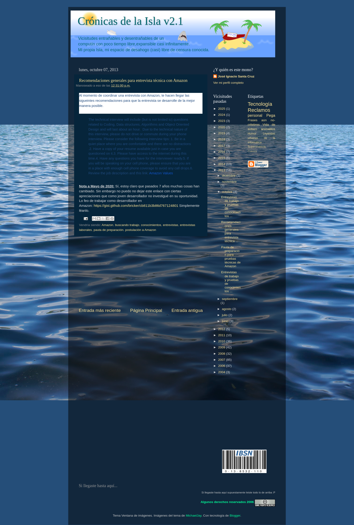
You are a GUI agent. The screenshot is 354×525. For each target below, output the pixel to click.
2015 (222, 158)
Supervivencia (257, 146)
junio (225, 321)
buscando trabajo (127, 225)
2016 (222, 151)
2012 (222, 329)
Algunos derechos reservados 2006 (227, 502)
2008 (222, 353)
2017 (222, 145)
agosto (227, 309)
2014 (222, 164)
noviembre (229, 181)
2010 (222, 341)
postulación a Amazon (140, 230)
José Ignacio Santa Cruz (236, 76)
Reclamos (259, 110)
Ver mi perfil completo (228, 82)
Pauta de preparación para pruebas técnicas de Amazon (231, 256)
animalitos (268, 129)
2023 (222, 121)
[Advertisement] (141, 272)
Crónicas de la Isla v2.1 (130, 21)
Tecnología (260, 104)
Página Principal (146, 310)
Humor (252, 133)
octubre (227, 191)
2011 (222, 335)
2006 (222, 366)
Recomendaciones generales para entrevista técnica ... (231, 231)
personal (255, 115)
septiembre (230, 299)
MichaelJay (194, 515)
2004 (222, 372)
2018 (222, 139)
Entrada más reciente (100, 310)
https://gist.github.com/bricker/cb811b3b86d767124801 (136, 206)
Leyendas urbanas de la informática (261, 138)
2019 (222, 133)
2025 (222, 108)
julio (225, 315)
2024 (222, 115)
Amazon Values (161, 173)
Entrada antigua (187, 310)
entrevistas (170, 225)
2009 (222, 347)
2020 (222, 127)
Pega (270, 115)
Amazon (107, 225)
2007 (222, 359)
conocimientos (151, 225)
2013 (222, 170)
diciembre (229, 175)
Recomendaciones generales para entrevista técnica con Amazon (133, 80)
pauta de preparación (108, 230)
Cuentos (252, 151)
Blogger (235, 515)
